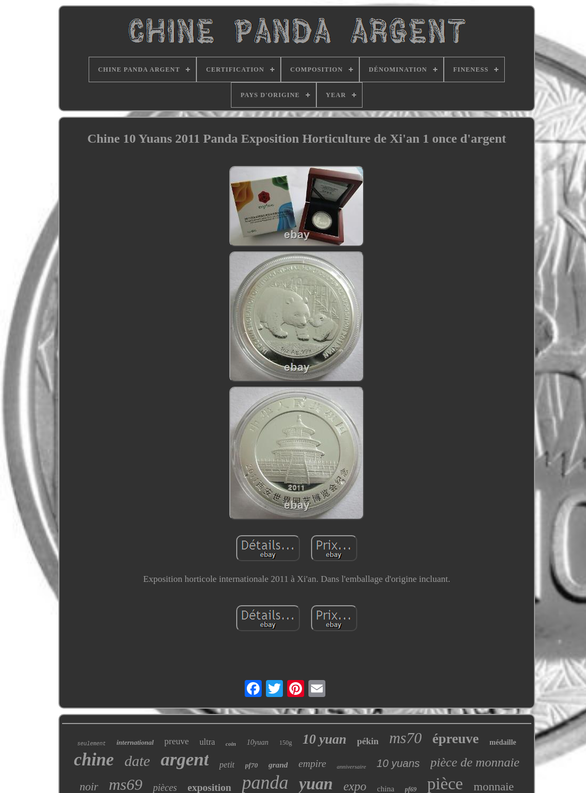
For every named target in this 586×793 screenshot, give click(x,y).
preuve (177, 741)
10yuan (258, 742)
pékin (368, 741)
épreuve (455, 738)
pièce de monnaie (475, 762)
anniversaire (351, 766)
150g (285, 742)
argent (185, 759)
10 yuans (398, 763)
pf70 (251, 765)
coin (231, 743)
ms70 (405, 737)
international (134, 742)
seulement (91, 744)
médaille (502, 742)
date (137, 761)
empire (312, 763)
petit (226, 764)
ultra (207, 741)
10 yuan (325, 739)
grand (278, 765)
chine (94, 759)
